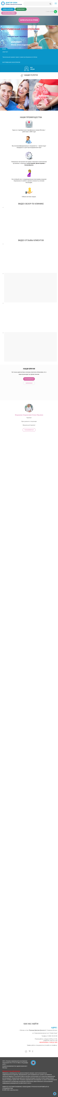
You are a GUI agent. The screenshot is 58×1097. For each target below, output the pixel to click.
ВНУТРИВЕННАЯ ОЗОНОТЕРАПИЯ (11, 62)
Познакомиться (29, 378)
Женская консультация (43, 97)
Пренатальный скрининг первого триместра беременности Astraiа (20, 57)
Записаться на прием (29, 20)
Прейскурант (21, 9)
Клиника (14, 97)
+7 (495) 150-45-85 (51, 11)
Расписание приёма (9, 13)
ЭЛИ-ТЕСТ (5, 52)
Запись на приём (8, 9)
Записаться (29, 383)
